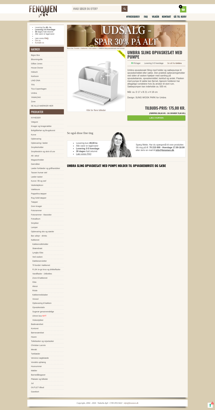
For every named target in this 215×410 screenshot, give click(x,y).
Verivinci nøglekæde (40, 358)
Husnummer (36, 366)
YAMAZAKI (36, 97)
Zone (33, 101)
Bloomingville (37, 59)
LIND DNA (35, 80)
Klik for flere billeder (96, 110)
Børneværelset (37, 333)
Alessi (35, 286)
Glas (34, 282)
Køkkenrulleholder (40, 244)
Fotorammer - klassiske (41, 215)
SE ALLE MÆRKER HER (42, 106)
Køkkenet (84, 48)
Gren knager (36, 206)
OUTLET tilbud (37, 387)
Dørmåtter (35, 164)
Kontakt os (39, 43)
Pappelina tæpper (39, 194)
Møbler (34, 370)
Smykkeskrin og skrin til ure (43, 151)
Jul (32, 383)
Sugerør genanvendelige (43, 312)
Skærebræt (37, 248)
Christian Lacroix (38, 345)
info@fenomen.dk (164, 150)
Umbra (34, 93)
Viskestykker (37, 320)
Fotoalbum (35, 219)
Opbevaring (36, 139)
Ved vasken (93, 48)
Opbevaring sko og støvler (42, 231)
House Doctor (37, 68)
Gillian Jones (36, 64)
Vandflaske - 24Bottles (42, 274)
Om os (38, 40)
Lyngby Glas (37, 253)
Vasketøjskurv (37, 185)
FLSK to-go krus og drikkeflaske (46, 269)
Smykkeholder (37, 147)
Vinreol (35, 299)
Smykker (35, 223)
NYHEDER (36, 118)
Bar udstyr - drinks (39, 236)
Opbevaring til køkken (41, 303)
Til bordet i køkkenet (41, 265)
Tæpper (34, 202)
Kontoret (34, 328)
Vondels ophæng (38, 362)
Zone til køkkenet (39, 278)
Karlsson (35, 76)
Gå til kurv (180, 16)
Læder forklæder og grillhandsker (45, 168)
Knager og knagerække (41, 126)
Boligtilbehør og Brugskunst (43, 130)
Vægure (34, 122)
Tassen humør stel (39, 172)
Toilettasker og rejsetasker (42, 341)
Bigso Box (35, 55)
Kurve (33, 135)
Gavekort (35, 392)
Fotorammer (36, 210)
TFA (33, 85)
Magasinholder (37, 160)
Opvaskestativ (38, 307)
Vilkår (155, 16)
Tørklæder (35, 354)
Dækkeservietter (39, 261)
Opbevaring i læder (39, 143)
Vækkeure (35, 189)
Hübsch (34, 72)
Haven (34, 337)
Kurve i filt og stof (38, 181)
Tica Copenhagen (38, 89)
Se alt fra (174, 63)
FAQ (146, 16)
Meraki (34, 349)
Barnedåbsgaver (38, 375)
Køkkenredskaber (40, 295)
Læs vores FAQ (83, 154)
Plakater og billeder (39, 379)
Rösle (34, 290)
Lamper (34, 227)
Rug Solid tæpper (38, 198)
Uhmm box (39, 316)
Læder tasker (37, 177)
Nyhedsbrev (133, 16)
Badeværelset (37, 324)
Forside (76, 48)
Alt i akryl (35, 156)
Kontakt (166, 16)
